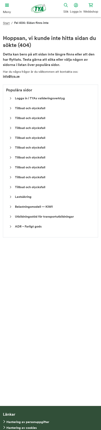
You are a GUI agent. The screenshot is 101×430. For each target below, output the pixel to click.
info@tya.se (11, 76)
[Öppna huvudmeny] (7, 8)
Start (6, 23)
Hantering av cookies (21, 428)
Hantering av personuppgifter (27, 422)
